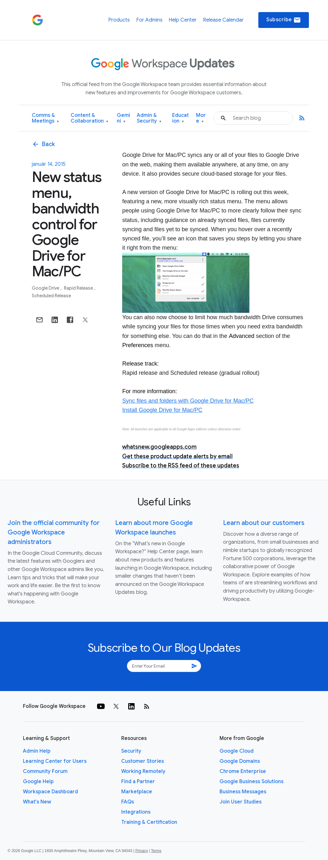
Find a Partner (138, 781)
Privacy (142, 851)
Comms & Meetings (45, 118)
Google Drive (46, 288)
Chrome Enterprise (243, 771)
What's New (37, 802)
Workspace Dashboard (50, 792)
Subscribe (283, 20)
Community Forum (45, 771)
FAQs (127, 802)
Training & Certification (149, 822)
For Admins (149, 20)
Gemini (123, 118)
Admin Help (37, 751)
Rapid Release (79, 288)
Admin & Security (149, 118)
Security (131, 751)
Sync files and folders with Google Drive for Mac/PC (188, 401)
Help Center (183, 20)
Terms (156, 851)
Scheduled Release (51, 296)
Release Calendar (223, 20)
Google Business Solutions (251, 781)
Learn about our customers (263, 523)
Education (180, 118)
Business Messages (243, 792)
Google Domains (240, 761)
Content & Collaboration (89, 118)
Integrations (135, 812)
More (201, 118)
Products (119, 20)
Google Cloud (237, 751)
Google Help (38, 781)
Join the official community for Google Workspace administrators (54, 532)
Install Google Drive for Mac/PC (162, 410)
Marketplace (136, 792)
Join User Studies (241, 802)
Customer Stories (142, 761)
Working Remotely (143, 771)
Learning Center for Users (55, 761)
